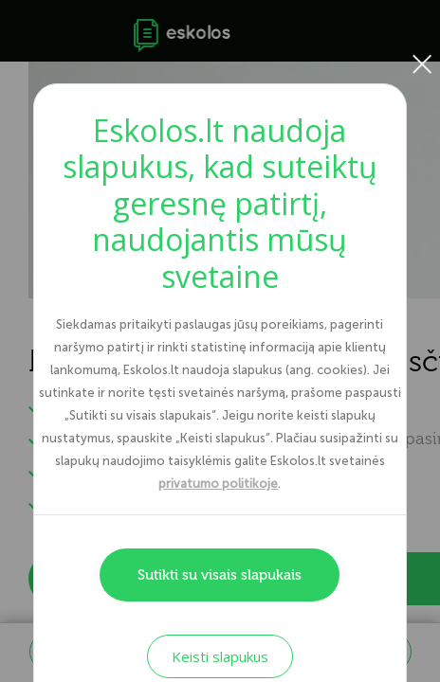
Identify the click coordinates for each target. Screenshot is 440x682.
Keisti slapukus (220, 656)
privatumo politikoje (218, 483)
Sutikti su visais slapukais (220, 574)
